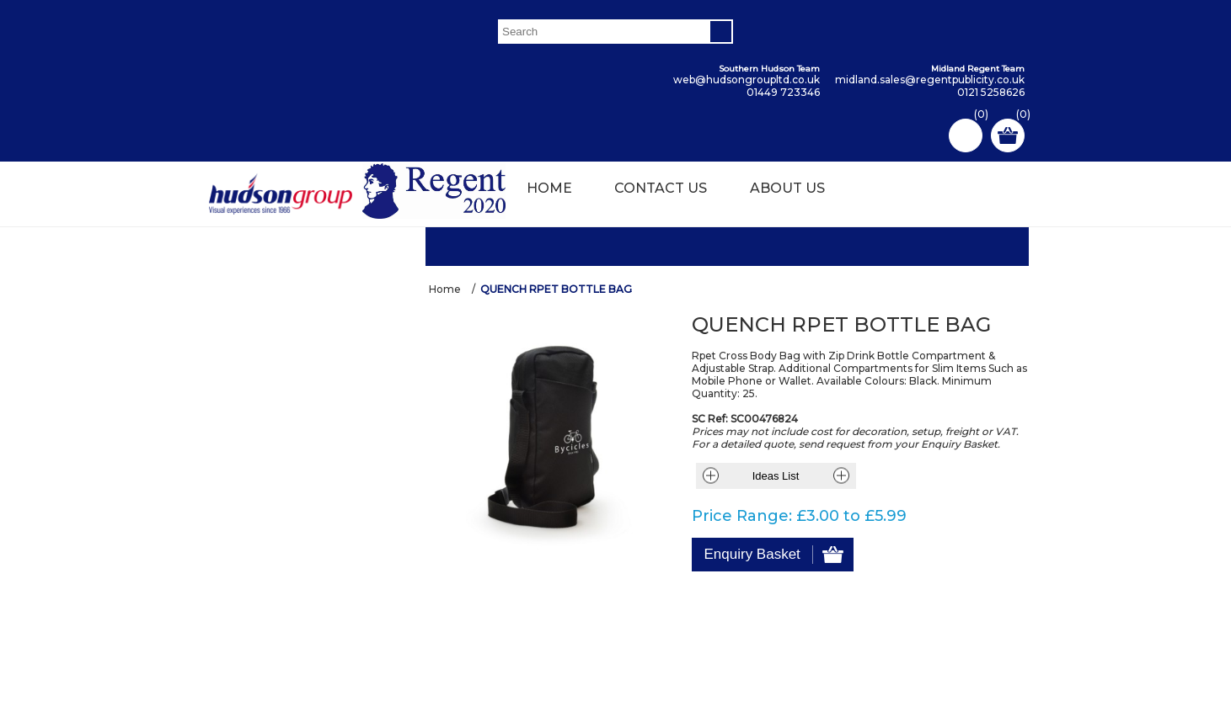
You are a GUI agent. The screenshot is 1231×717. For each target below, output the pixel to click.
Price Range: (742, 511)
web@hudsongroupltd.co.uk (746, 79)
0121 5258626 (991, 92)
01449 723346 (783, 92)
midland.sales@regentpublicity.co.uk (930, 79)
